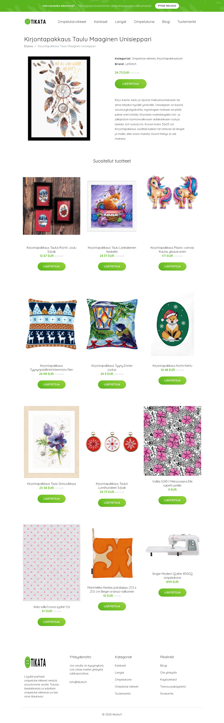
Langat (120, 22)
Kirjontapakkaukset (169, 60)
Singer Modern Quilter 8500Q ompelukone (172, 577)
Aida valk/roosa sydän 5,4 (51, 609)
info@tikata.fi (78, 684)
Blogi (166, 22)
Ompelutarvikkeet (72, 22)
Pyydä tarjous (167, 5)
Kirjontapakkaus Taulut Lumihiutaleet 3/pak (112, 488)
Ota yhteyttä (168, 674)
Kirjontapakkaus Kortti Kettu (172, 367)
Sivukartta (166, 695)
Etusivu (28, 48)
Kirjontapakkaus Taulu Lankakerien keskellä (112, 251)
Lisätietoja (131, 86)
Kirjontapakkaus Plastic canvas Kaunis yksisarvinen (172, 251)
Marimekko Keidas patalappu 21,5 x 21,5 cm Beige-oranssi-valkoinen (111, 591)
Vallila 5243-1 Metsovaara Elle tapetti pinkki (172, 485)
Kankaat (100, 22)
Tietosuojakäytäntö (173, 688)
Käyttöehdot (168, 681)
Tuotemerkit (186, 22)
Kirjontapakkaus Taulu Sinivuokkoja (51, 486)
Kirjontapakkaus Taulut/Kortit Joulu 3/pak (51, 251)
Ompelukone (144, 22)
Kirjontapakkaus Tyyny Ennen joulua (112, 369)
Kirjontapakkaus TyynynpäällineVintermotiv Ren (51, 369)
